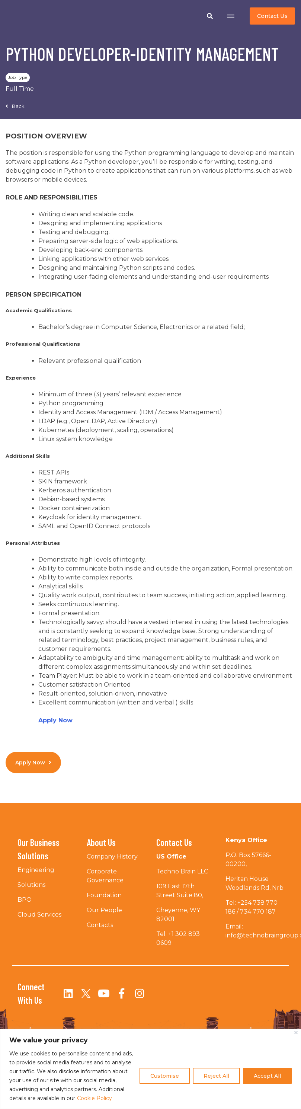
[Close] (296, 1032)
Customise (164, 1076)
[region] (150, 1069)
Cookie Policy (94, 1098)
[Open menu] (231, 16)
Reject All (216, 1076)
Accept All (267, 1076)
